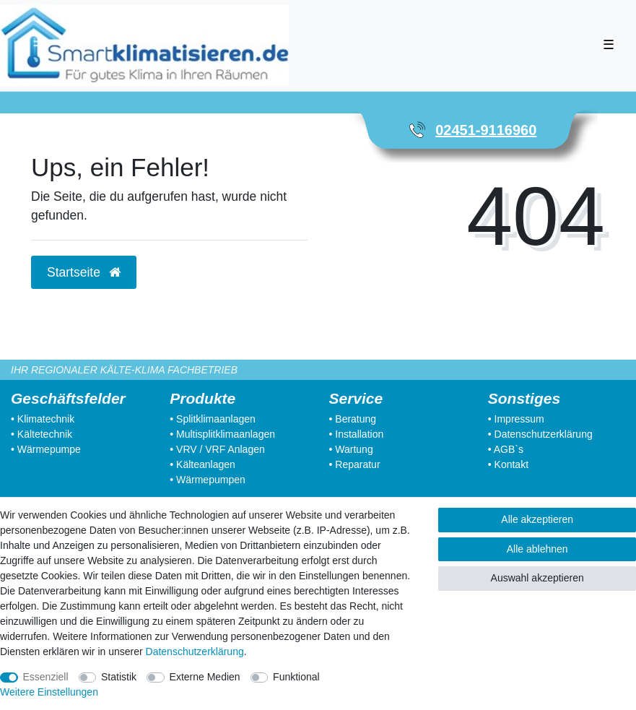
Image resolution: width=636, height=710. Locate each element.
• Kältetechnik (41, 434)
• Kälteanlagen (202, 464)
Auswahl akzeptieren (537, 578)
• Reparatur (354, 464)
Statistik (118, 677)
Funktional (296, 677)
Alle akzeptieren (537, 519)
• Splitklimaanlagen (213, 419)
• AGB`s (505, 449)
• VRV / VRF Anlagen (217, 449)
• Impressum (516, 419)
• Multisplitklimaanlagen (222, 434)
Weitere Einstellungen (49, 692)
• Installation (356, 434)
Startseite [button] (84, 272)
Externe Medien (205, 677)
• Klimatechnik (42, 419)
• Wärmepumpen (207, 479)
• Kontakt (508, 464)
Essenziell (46, 677)
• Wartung (351, 449)
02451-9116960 (485, 130)
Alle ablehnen (537, 549)
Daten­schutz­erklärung (195, 651)
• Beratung (353, 419)
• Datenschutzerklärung (540, 434)
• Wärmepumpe (46, 449)
